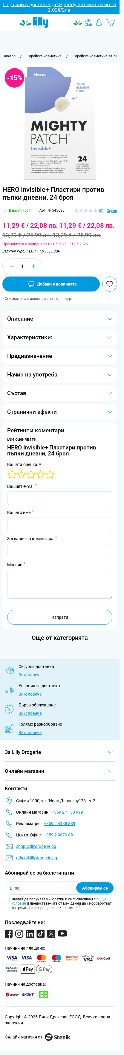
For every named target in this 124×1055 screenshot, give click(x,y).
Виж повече (30, 675)
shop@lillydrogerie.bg (36, 846)
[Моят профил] (98, 22)
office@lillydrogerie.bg (36, 857)
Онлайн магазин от (37, 1037)
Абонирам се (95, 888)
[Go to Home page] (34, 23)
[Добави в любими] (109, 284)
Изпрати (59, 617)
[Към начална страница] (9, 56)
